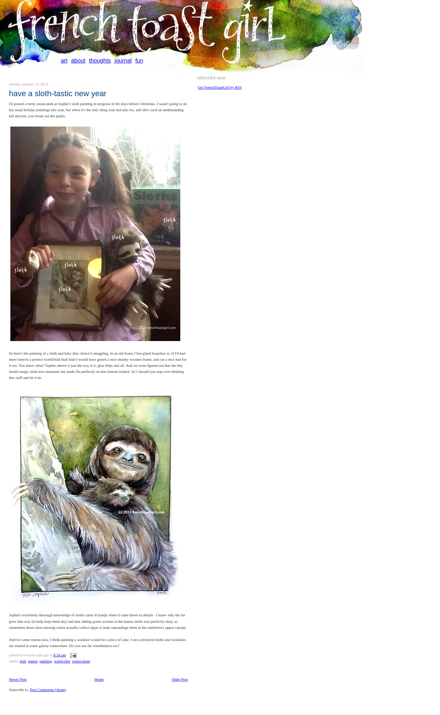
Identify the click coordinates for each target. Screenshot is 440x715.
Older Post (180, 679)
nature (33, 661)
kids (23, 661)
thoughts (100, 61)
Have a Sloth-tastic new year (58, 93)
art (64, 61)
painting (46, 661)
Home (99, 679)
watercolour (81, 661)
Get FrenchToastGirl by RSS (220, 87)
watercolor (62, 661)
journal (123, 61)
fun (139, 61)
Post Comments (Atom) (48, 690)
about (78, 61)
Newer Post (17, 679)
